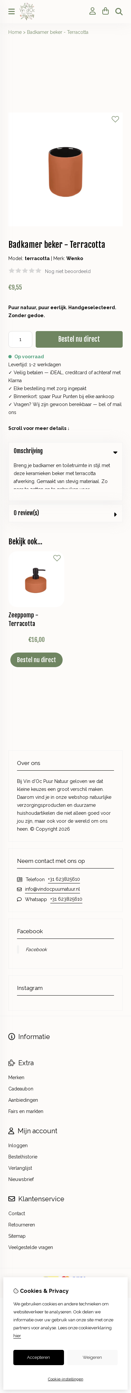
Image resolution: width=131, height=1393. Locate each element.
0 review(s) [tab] (65, 472)
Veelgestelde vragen (30, 1207)
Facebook (36, 909)
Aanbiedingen (23, 1059)
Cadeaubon (20, 1048)
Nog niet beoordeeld (68, 271)
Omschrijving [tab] (65, 451)
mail (117, 404)
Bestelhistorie (22, 1116)
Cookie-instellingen (65, 1379)
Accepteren (38, 1357)
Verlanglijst (20, 1127)
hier (17, 1335)
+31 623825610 (64, 838)
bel (102, 404)
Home (15, 32)
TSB (83, 1248)
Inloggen (18, 1105)
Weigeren (92, 1357)
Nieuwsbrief (21, 1139)
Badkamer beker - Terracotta (57, 32)
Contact (16, 1173)
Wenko (74, 258)
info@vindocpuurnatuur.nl (52, 848)
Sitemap (17, 1195)
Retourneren (21, 1184)
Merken (16, 1037)
